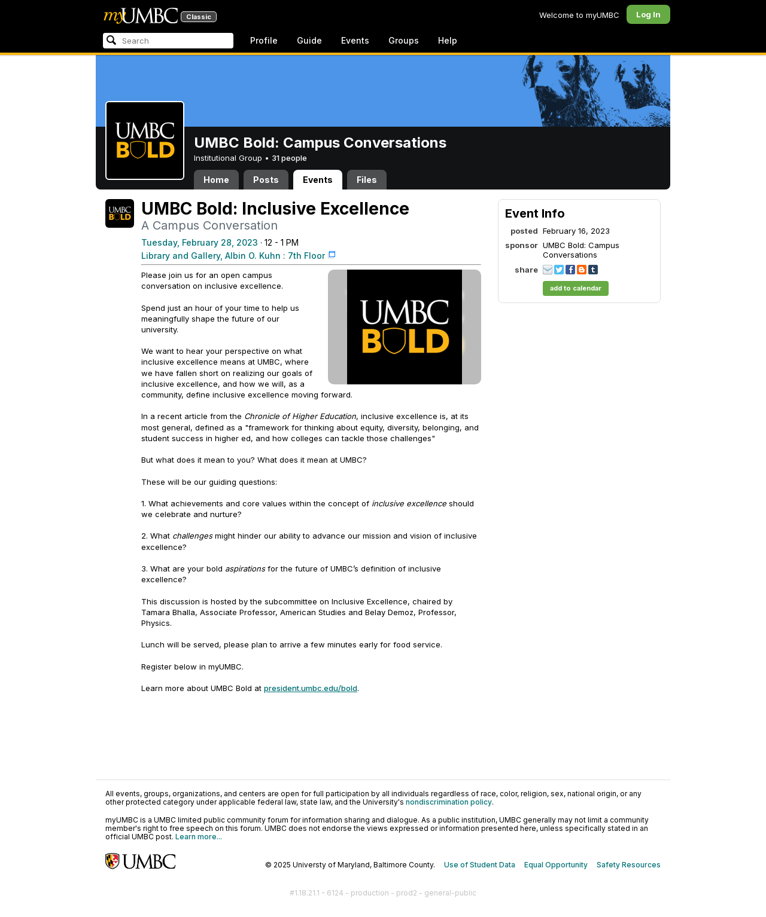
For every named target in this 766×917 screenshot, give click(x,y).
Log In (648, 14)
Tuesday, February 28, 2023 (199, 242)
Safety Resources (629, 864)
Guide (309, 40)
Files (367, 180)
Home (216, 180)
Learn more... (198, 836)
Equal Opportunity (556, 864)
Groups (403, 40)
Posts (266, 180)
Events (355, 40)
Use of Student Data (479, 864)
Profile (264, 40)
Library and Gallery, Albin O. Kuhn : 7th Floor (233, 255)
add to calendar (575, 288)
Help (447, 40)
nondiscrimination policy (449, 801)
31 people (289, 158)
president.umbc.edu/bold (310, 688)
